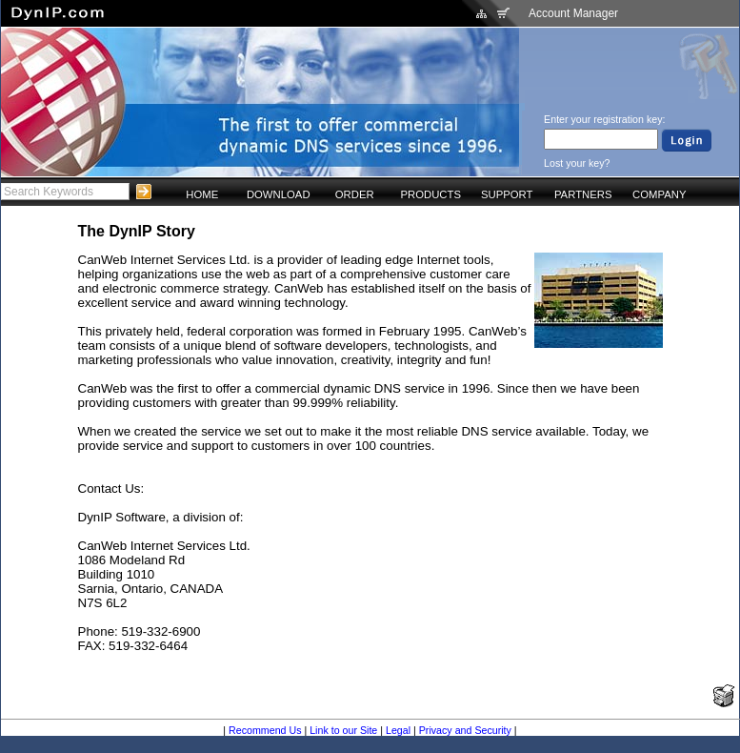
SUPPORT (507, 194)
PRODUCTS (430, 194)
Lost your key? (577, 163)
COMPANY (659, 194)
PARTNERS (583, 194)
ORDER (354, 194)
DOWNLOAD (278, 194)
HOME (202, 194)
